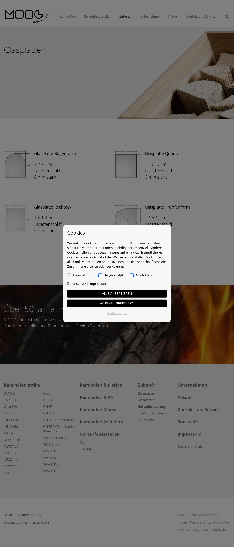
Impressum (97, 283)
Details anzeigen (117, 313)
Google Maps (144, 275)
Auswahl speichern (117, 303)
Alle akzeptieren (117, 293)
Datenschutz (76, 283)
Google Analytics (115, 275)
